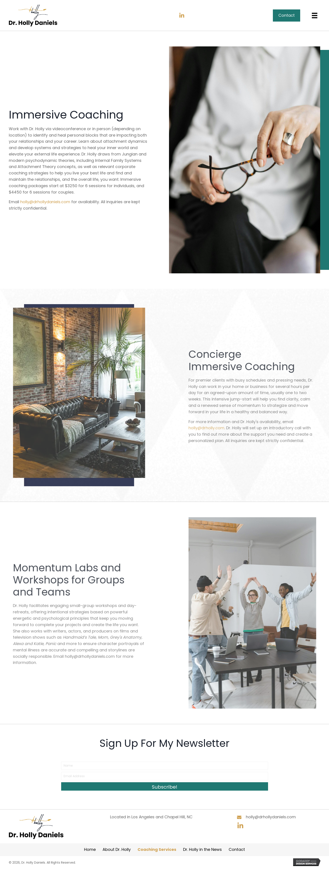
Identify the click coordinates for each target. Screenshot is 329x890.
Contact (237, 849)
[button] (181, 15)
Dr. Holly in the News (202, 849)
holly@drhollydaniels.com (45, 202)
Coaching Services (157, 849)
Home (90, 849)
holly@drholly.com (253, 428)
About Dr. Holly (117, 849)
